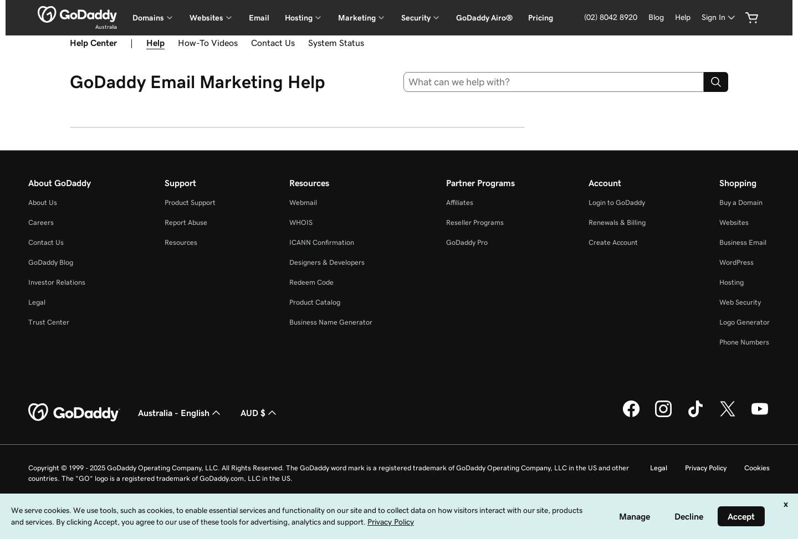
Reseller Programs (475, 222)
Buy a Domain (741, 202)
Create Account (613, 242)
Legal (36, 302)
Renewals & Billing (617, 222)
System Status (336, 42)
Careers (41, 222)
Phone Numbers (744, 342)
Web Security (740, 302)
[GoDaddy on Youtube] (760, 415)
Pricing (540, 18)
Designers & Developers (327, 262)
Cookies (757, 467)
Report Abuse (186, 222)
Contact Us (273, 42)
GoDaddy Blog (50, 262)
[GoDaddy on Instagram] (663, 415)
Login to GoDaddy (617, 202)
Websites (734, 222)
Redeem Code (311, 282)
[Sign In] (719, 17)
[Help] (683, 17)
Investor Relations (56, 282)
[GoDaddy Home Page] (74, 412)
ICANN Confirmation (321, 242)
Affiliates (459, 202)
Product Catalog (314, 302)
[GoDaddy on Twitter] (728, 415)
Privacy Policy (706, 467)
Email (259, 18)
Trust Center (48, 322)
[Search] (716, 82)
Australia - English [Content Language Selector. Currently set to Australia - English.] (180, 412)
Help (155, 42)
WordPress (736, 262)
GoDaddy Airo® (484, 18)
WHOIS (301, 222)
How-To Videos (208, 42)
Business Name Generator (330, 322)
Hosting (731, 282)
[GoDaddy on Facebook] (631, 415)
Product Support (190, 202)
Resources (181, 242)
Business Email (742, 242)
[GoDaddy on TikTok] (695, 415)
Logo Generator (744, 322)
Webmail (303, 202)
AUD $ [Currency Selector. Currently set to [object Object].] (260, 412)
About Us (42, 202)
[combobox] (553, 82)
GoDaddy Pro (467, 242)
